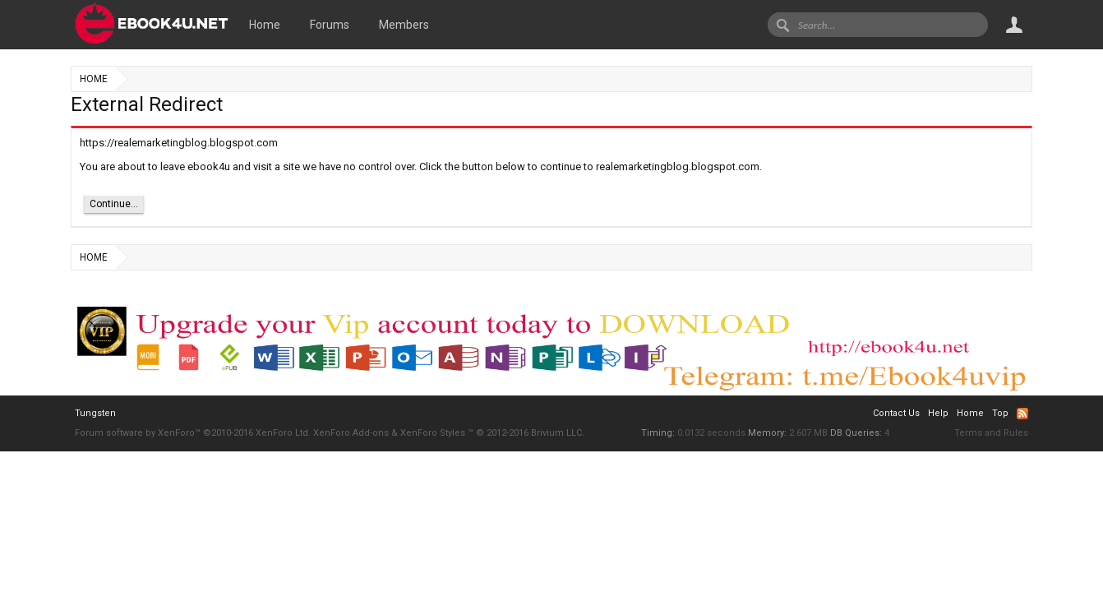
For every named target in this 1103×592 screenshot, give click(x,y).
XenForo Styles (432, 433)
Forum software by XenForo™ (193, 433)
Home (264, 24)
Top (1000, 413)
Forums (329, 24)
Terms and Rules (991, 433)
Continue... (114, 204)
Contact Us (896, 413)
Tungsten (95, 413)
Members (404, 24)
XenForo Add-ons (351, 433)
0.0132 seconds (711, 433)
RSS (1022, 413)
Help (938, 413)
